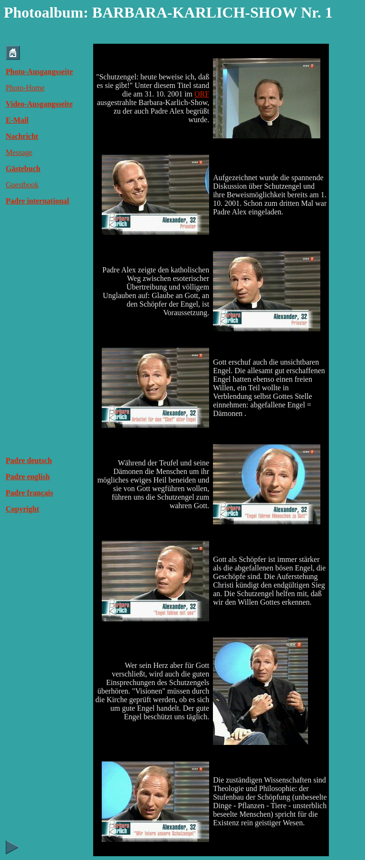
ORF (201, 94)
